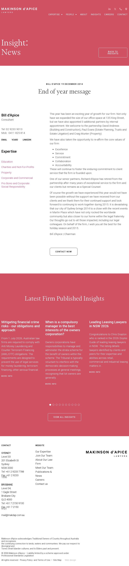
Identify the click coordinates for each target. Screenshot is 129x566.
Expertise (56, 14)
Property (6, 172)
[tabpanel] (23, 356)
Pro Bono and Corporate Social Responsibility (15, 185)
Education (7, 161)
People (71, 14)
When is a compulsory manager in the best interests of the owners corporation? (62, 328)
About (83, 14)
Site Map (57, 560)
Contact (122, 14)
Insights (96, 14)
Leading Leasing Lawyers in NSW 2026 (108, 324)
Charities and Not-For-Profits (17, 167)
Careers (109, 14)
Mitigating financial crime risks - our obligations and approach (20, 326)
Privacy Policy (26, 560)
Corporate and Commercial (17, 178)
